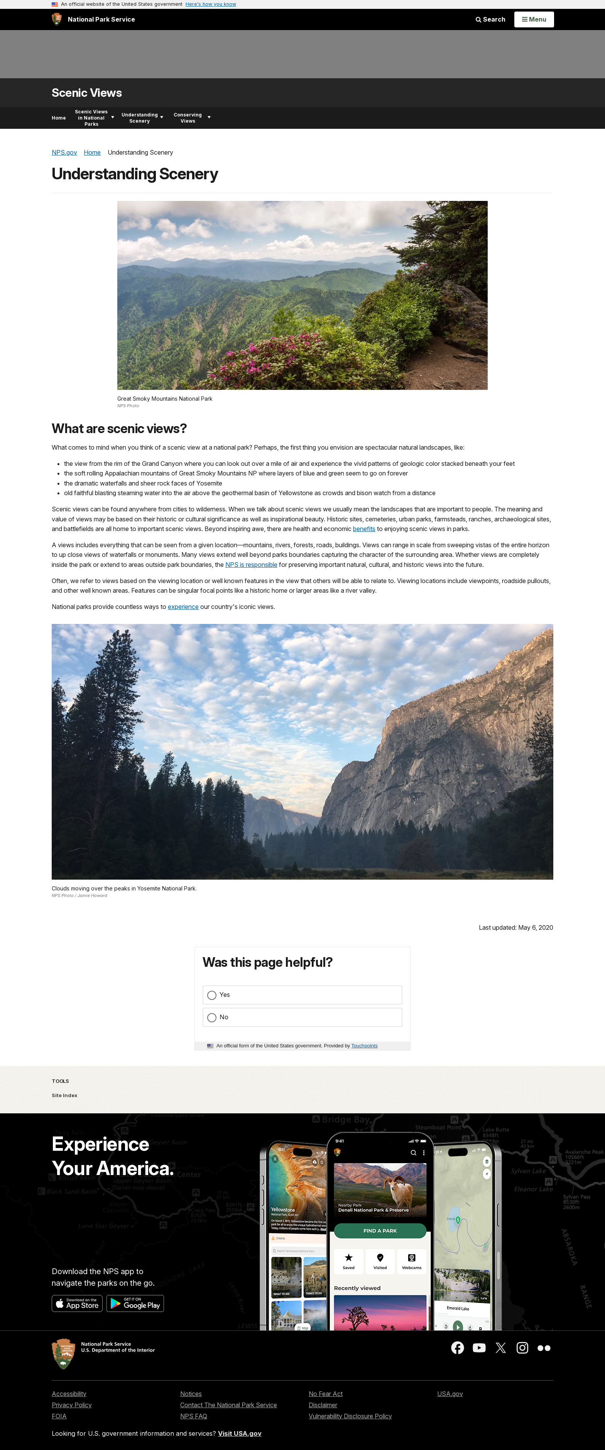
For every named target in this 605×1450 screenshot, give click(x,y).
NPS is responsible (251, 564)
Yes (225, 994)
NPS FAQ (193, 1416)
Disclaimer (323, 1405)
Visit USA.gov (240, 1433)
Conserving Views (192, 118)
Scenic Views (87, 93)
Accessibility (69, 1394)
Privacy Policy (72, 1405)
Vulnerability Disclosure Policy (350, 1416)
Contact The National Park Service (228, 1405)
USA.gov (450, 1394)
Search (490, 19)
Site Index (65, 1095)
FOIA (59, 1416)
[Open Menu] (534, 19)
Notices (191, 1394)
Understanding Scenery (142, 118)
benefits (364, 529)
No (224, 1017)
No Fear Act (326, 1394)
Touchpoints (365, 1046)
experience (183, 606)
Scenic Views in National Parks (94, 118)
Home (59, 118)
